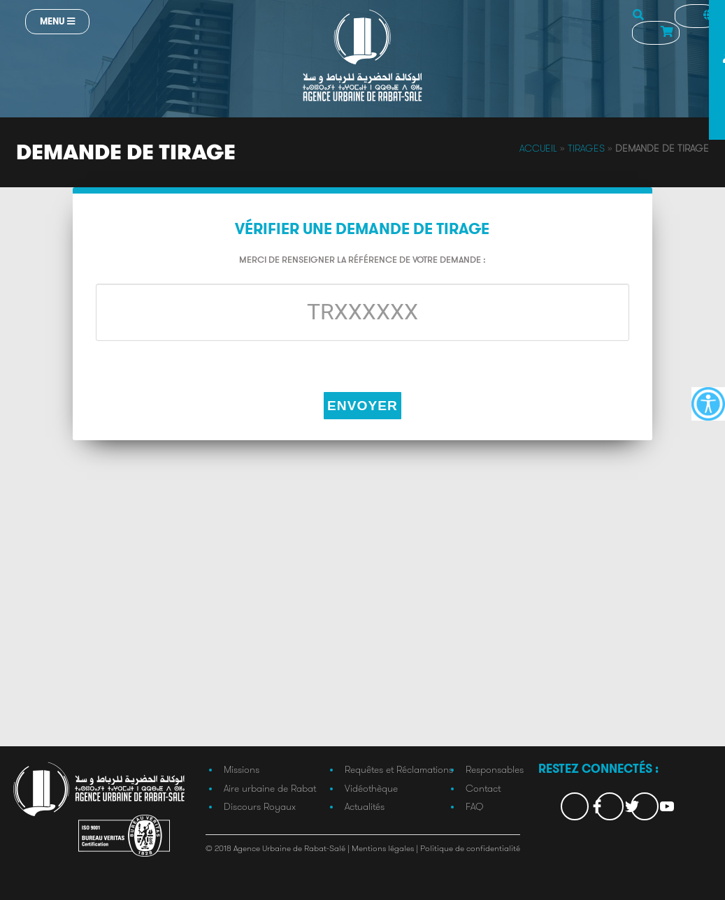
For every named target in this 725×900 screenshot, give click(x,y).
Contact (483, 788)
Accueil (538, 148)
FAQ (474, 806)
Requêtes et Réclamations (399, 769)
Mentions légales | (386, 848)
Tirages (586, 148)
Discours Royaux (260, 806)
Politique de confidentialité (470, 848)
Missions (241, 769)
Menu (57, 21)
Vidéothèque (371, 788)
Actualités (365, 806)
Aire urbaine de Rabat (270, 788)
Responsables (495, 769)
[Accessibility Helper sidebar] (708, 404)
